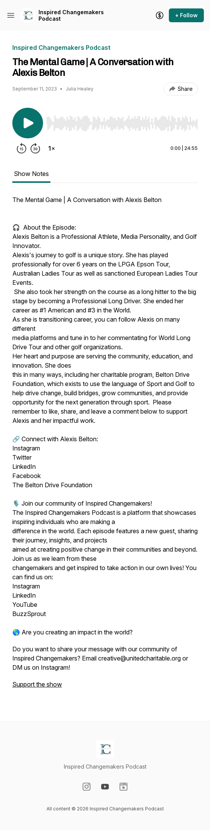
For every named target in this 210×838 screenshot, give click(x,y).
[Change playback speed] (51, 148)
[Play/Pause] (27, 123)
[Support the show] (159, 15)
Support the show (37, 684)
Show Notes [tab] (31, 173)
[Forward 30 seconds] (35, 148)
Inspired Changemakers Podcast (71, 15)
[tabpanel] (105, 446)
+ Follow (186, 15)
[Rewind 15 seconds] (21, 148)
